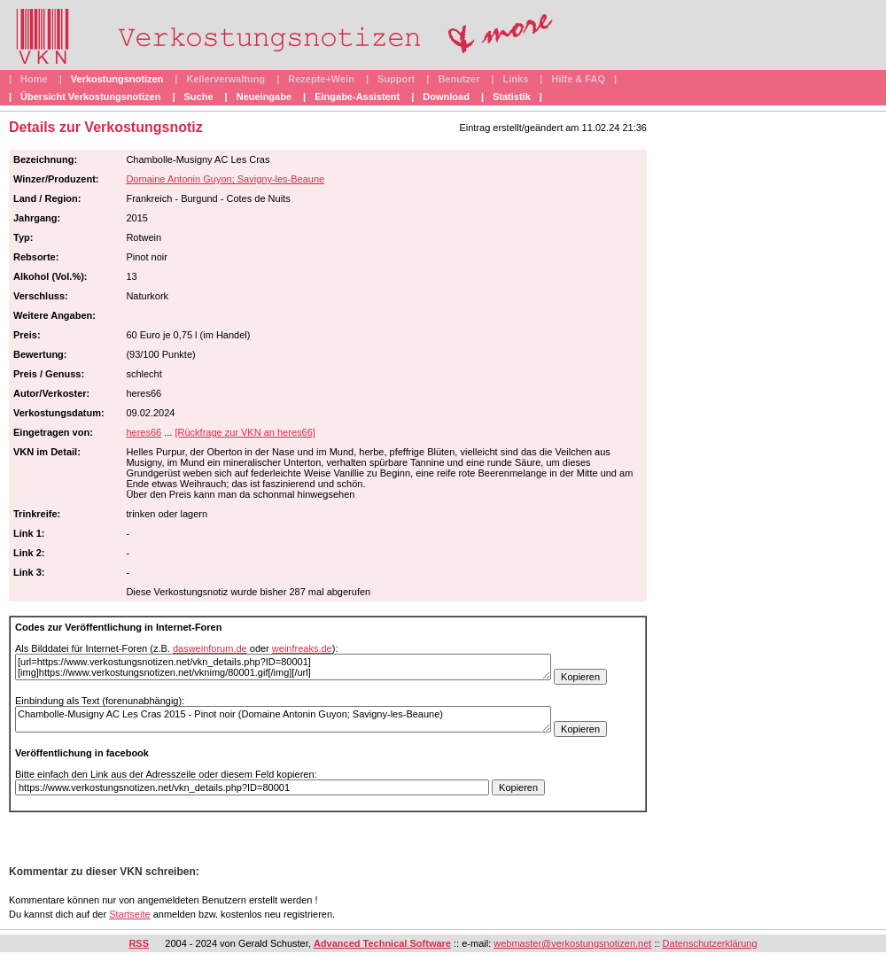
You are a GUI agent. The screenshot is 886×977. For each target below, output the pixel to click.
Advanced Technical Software (382, 943)
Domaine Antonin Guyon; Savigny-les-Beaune (225, 179)
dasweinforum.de (210, 648)
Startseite (129, 914)
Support (396, 79)
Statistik (512, 96)
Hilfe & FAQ (578, 79)
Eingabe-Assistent (357, 96)
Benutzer (458, 79)
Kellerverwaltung (225, 79)
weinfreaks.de (302, 648)
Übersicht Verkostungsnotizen (90, 96)
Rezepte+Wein (321, 79)
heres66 (143, 432)
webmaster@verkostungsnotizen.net (572, 943)
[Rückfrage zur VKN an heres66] (245, 432)
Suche (199, 96)
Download (446, 96)
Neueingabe (264, 96)
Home (34, 79)
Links (516, 79)
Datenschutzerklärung (710, 943)
